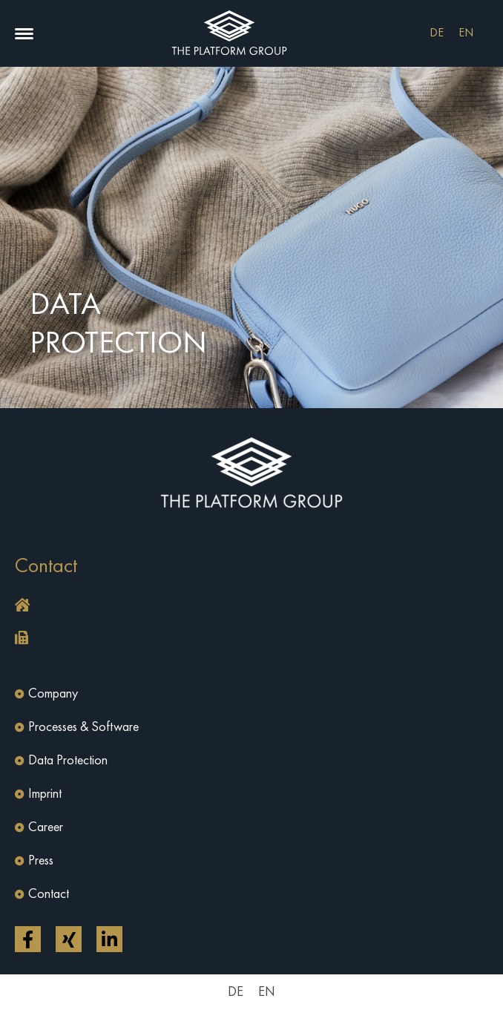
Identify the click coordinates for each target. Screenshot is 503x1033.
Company (53, 694)
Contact (48, 894)
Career (45, 827)
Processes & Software (83, 727)
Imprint (45, 794)
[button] (24, 33)
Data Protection (68, 760)
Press (40, 861)
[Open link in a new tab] (28, 939)
